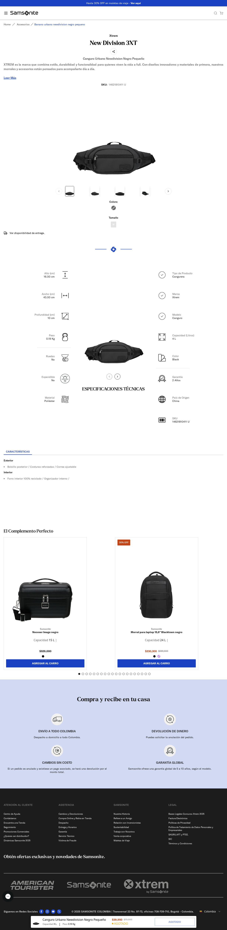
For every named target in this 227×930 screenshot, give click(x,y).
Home (7, 24)
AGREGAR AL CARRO (45, 663)
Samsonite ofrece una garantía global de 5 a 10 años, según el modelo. (169, 768)
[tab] (18, 452)
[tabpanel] (113, 488)
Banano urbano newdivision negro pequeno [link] (59, 24)
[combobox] (210, 911)
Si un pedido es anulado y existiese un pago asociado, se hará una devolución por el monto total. (57, 770)
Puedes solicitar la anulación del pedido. (170, 737)
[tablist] (113, 452)
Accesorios (23, 24)
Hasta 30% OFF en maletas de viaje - (113, 3)
